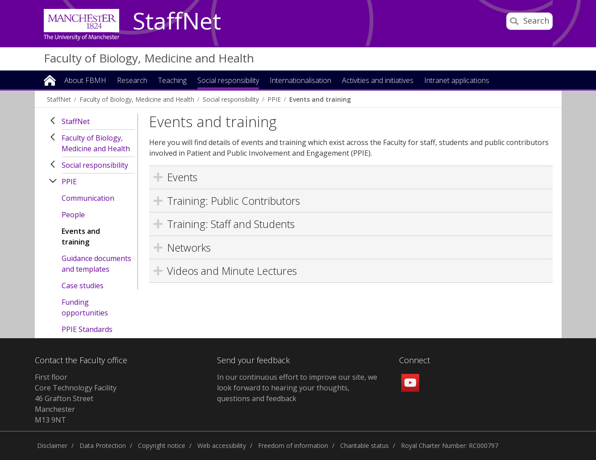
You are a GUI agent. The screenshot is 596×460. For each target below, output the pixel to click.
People (73, 215)
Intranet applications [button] (456, 81)
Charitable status (364, 445)
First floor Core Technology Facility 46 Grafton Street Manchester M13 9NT (76, 398)
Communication (88, 198)
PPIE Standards (87, 329)
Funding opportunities (85, 307)
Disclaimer (52, 445)
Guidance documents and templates (96, 263)
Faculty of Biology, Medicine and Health (149, 58)
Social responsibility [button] (228, 81)
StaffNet (177, 21)
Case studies (83, 285)
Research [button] (132, 81)
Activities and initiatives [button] (377, 81)
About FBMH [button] (85, 81)
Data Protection (102, 445)
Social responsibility (231, 99)
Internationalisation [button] (300, 81)
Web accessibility (221, 445)
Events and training (320, 99)
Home (50, 80)
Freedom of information (293, 445)
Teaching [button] (172, 81)
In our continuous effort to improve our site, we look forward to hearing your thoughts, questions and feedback (297, 387)
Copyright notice (161, 445)
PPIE (274, 99)
